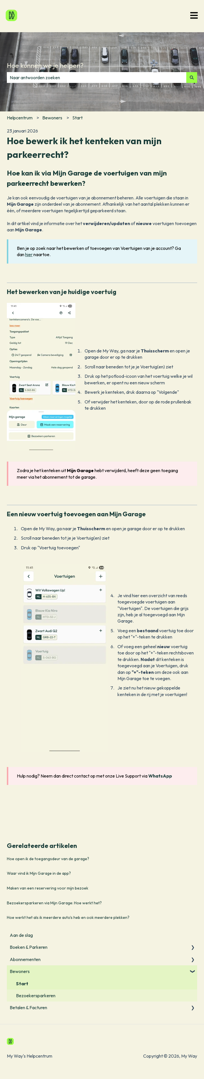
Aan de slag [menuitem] (21, 935)
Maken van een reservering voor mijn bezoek (47, 888)
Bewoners (52, 118)
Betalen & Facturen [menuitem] (28, 1007)
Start (77, 118)
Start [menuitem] (22, 983)
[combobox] (96, 77)
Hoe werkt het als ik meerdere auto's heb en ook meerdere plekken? (68, 917)
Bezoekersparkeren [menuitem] (35, 995)
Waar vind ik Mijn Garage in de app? (39, 873)
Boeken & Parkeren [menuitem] (28, 947)
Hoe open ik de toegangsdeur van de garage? (48, 858)
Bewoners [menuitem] (20, 971)
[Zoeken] (191, 77)
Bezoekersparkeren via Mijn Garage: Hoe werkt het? (54, 902)
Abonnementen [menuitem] (25, 959)
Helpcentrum (20, 118)
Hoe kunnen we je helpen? (45, 65)
